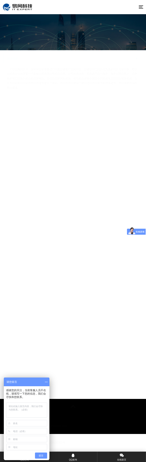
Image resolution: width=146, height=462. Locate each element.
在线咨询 (73, 40)
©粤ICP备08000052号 (52, 442)
